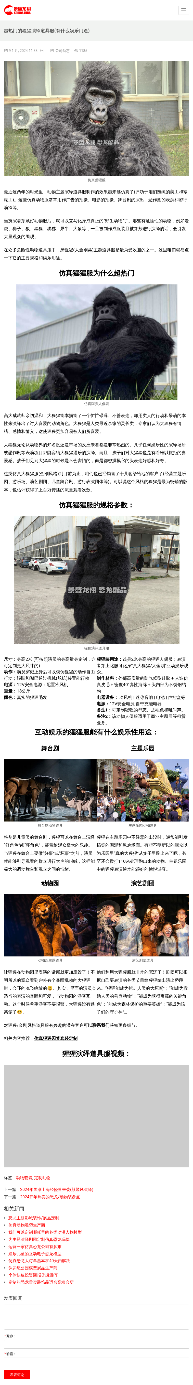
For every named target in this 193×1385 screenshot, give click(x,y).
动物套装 (24, 1177)
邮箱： (10, 1354)
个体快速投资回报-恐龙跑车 (33, 1275)
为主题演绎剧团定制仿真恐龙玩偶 (39, 1239)
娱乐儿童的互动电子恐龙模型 (34, 1253)
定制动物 (42, 1177)
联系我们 (101, 1025)
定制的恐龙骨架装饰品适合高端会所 (41, 1282)
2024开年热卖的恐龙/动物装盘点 (50, 1197)
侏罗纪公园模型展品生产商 (32, 1267)
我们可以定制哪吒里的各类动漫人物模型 (45, 1232)
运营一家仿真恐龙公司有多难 (34, 1246)
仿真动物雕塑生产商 (26, 1225)
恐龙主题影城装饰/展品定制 (33, 1218)
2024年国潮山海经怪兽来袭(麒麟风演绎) (56, 1189)
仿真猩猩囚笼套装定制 (56, 1038)
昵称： (10, 1336)
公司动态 (62, 51)
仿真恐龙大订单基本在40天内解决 (39, 1260)
